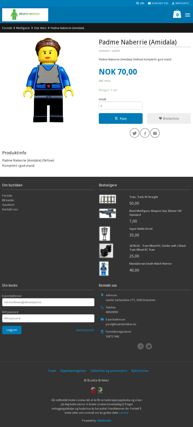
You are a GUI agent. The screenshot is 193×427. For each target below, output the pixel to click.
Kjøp (120, 118)
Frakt (52, 370)
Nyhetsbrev (140, 370)
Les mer (123, 413)
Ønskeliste (169, 118)
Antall (102, 99)
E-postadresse (12, 296)
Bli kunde (8, 200)
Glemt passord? (85, 330)
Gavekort (8, 205)
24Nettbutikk (104, 420)
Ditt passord (10, 312)
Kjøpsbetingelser (73, 370)
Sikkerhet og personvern (109, 370)
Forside (7, 28)
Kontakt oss (10, 209)
